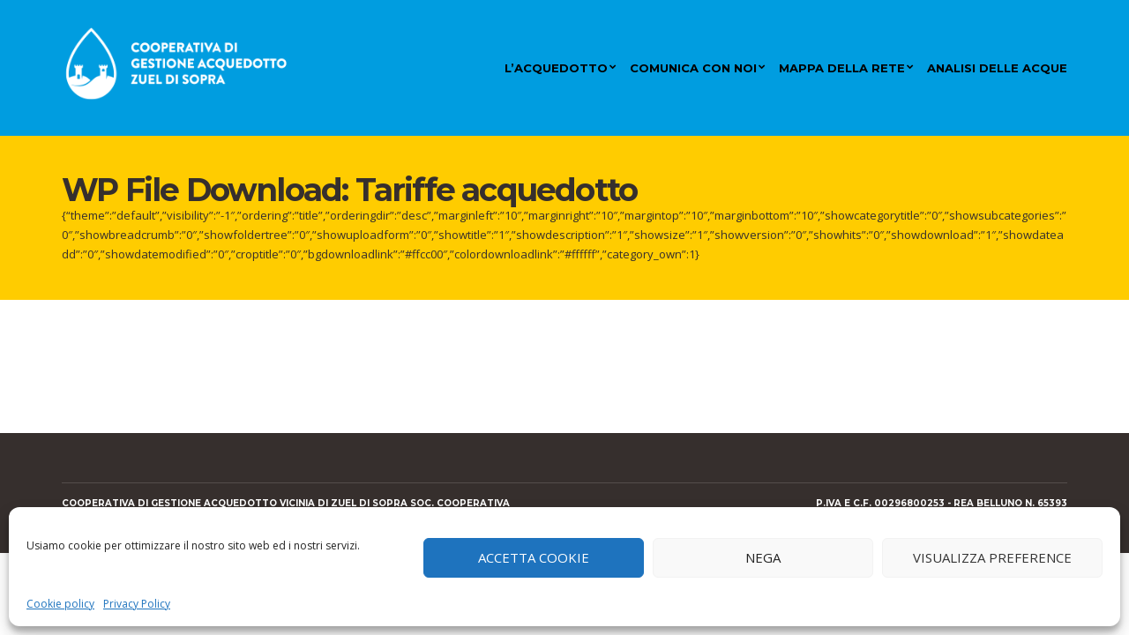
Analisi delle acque (997, 68)
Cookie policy (60, 603)
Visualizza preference (992, 557)
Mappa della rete (842, 68)
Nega (763, 557)
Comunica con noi (693, 68)
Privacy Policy (136, 603)
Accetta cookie (533, 557)
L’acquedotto (556, 68)
